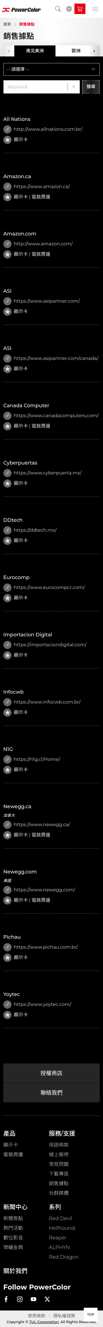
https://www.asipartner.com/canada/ (50, 358)
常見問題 (59, 1164)
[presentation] (8, 50)
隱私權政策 (64, 1315)
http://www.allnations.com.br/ (42, 129)
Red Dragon (64, 1257)
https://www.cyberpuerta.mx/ (42, 473)
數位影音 (13, 1238)
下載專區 (59, 1174)
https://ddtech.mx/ (30, 530)
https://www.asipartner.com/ (41, 301)
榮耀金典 (13, 1247)
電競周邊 (13, 1155)
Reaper (57, 1238)
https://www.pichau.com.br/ (40, 947)
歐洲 (76, 50)
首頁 (7, 24)
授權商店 (52, 1073)
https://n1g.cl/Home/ (31, 759)
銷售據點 (27, 24)
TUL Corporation (44, 1322)
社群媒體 (59, 1193)
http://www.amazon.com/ (38, 244)
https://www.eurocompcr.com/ (44, 588)
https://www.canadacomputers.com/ (51, 416)
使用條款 (36, 1315)
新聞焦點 (13, 1218)
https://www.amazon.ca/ (36, 187)
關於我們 (15, 1271)
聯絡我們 (52, 1092)
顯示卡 (10, 1145)
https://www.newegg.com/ (39, 890)
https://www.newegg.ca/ (36, 825)
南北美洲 (35, 50)
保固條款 (59, 1145)
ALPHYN (59, 1247)
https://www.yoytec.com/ (37, 1004)
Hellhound (62, 1228)
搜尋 (91, 86)
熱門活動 (13, 1228)
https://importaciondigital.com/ (45, 645)
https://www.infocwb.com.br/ (41, 702)
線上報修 (59, 1155)
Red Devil (60, 1218)
